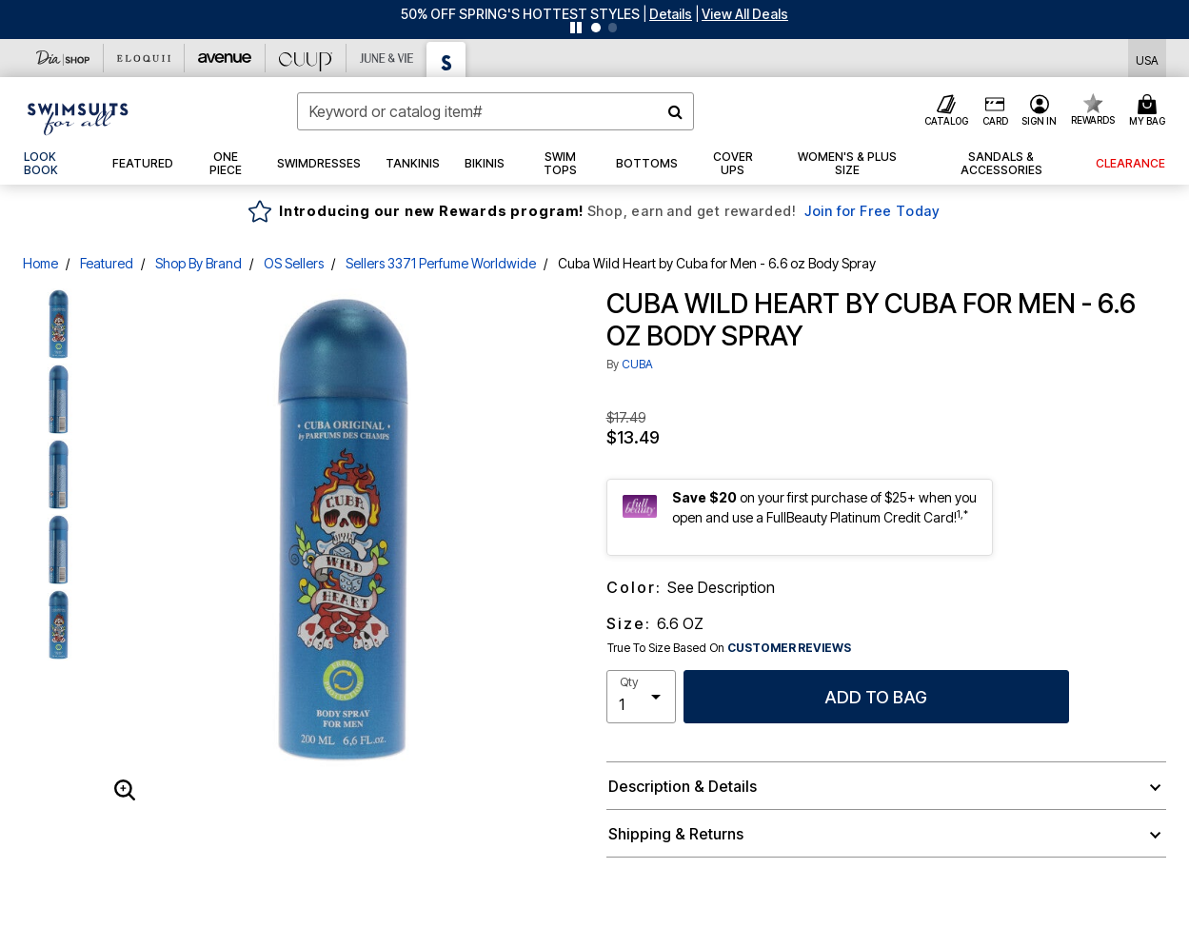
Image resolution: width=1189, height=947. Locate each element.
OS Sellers (294, 263)
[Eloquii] (144, 58)
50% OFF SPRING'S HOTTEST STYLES (520, 14)
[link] (55, 164)
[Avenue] (225, 58)
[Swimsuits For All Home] (78, 117)
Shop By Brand (198, 263)
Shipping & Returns (675, 833)
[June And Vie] (387, 58)
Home (40, 263)
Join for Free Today (872, 211)
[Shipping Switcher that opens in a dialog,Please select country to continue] (1147, 58)
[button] (670, 14)
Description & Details (682, 786)
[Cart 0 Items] (1150, 111)
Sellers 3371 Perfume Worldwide (441, 263)
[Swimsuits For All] (446, 59)
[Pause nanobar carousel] (576, 27)
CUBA (637, 364)
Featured (106, 263)
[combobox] (495, 111)
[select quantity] (641, 696)
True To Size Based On (729, 648)
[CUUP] (306, 58)
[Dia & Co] (63, 58)
